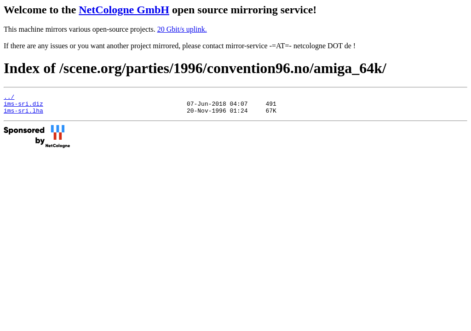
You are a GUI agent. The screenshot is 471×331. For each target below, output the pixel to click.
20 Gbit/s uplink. (182, 29)
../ (9, 98)
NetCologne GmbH (124, 10)
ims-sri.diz (23, 106)
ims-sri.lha (23, 114)
